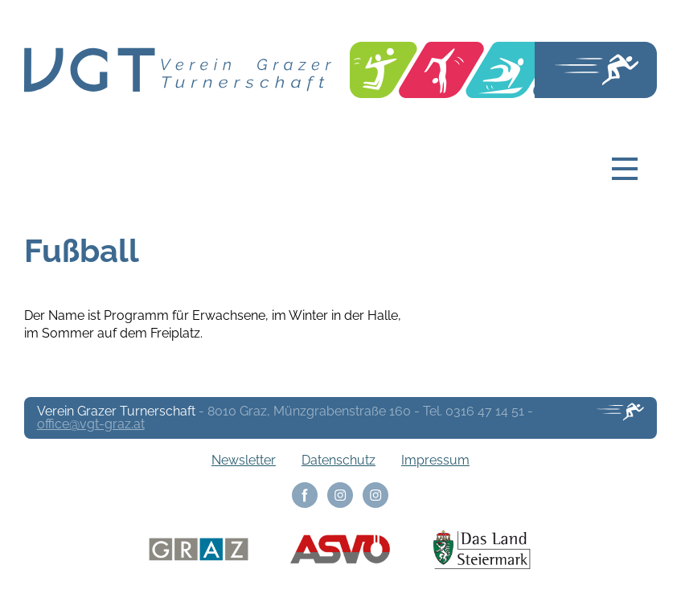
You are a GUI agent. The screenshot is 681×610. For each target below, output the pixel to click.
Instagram (340, 495)
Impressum (435, 460)
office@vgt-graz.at (91, 424)
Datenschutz (338, 460)
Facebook (305, 495)
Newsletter (243, 460)
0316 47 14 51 (484, 411)
